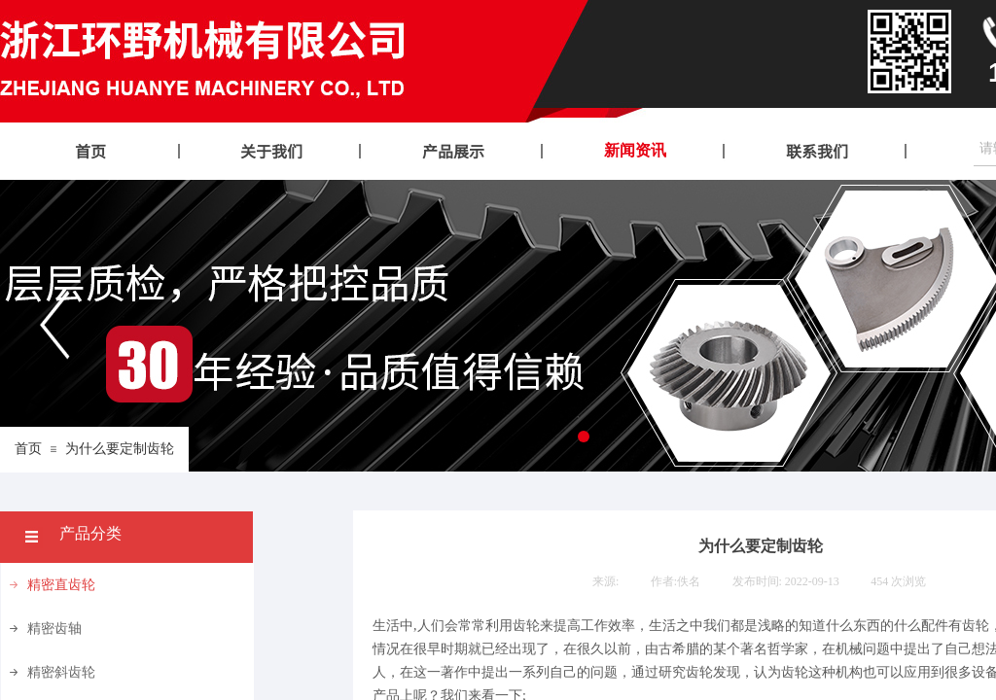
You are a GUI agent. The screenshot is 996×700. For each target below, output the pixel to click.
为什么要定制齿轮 (119, 448)
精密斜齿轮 (61, 672)
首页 (28, 448)
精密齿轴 (54, 628)
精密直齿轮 (61, 585)
